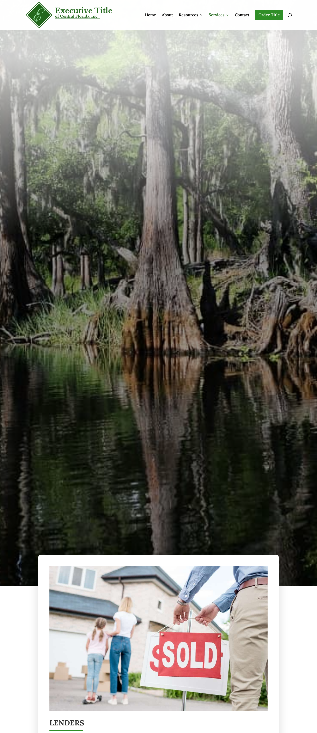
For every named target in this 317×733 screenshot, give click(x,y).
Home (150, 8)
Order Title (269, 7)
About (167, 8)
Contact (242, 8)
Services (217, 8)
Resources (188, 8)
